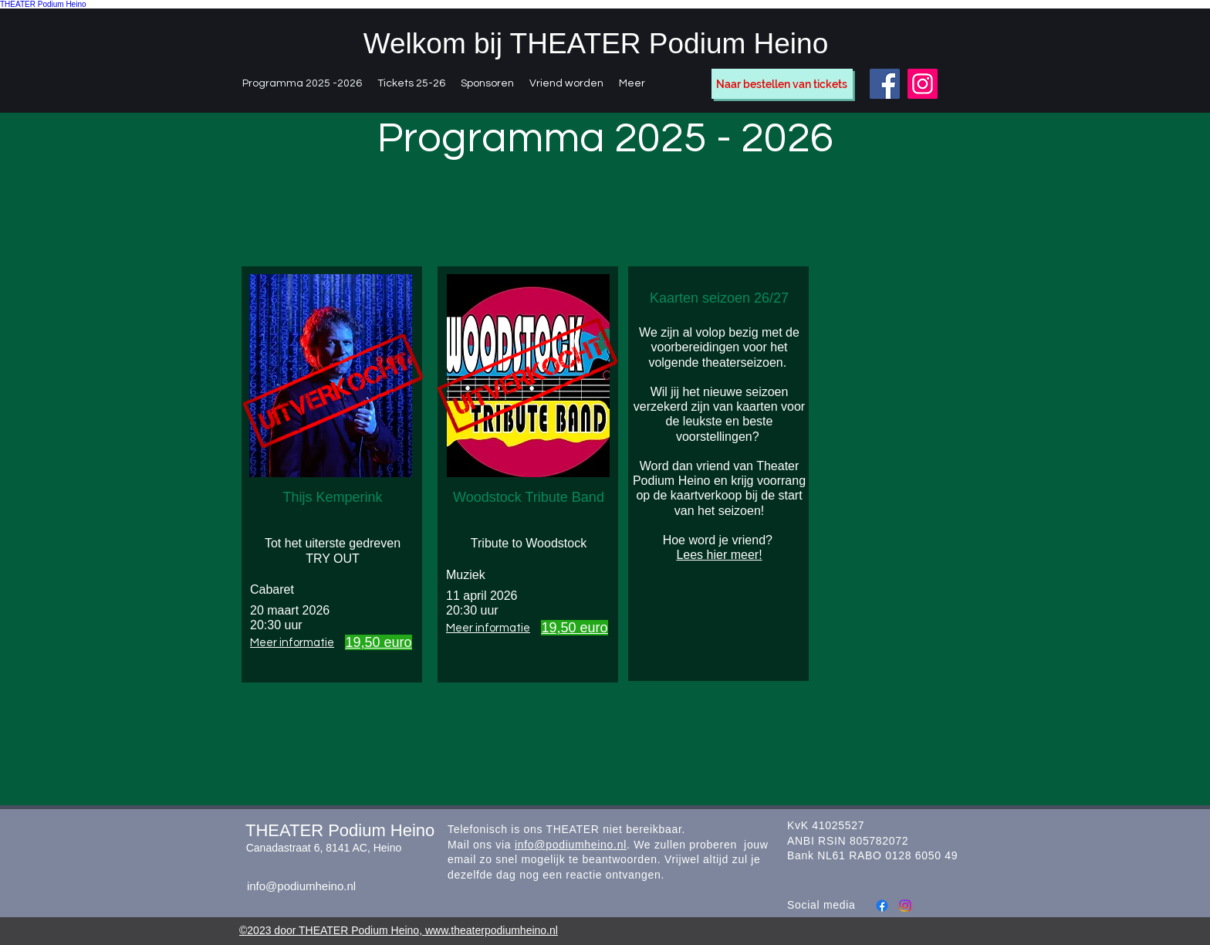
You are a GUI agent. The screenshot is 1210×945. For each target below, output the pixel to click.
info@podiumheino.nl (301, 885)
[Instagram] (923, 84)
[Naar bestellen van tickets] (782, 84)
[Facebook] (885, 84)
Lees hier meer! (719, 554)
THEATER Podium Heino (43, 4)
